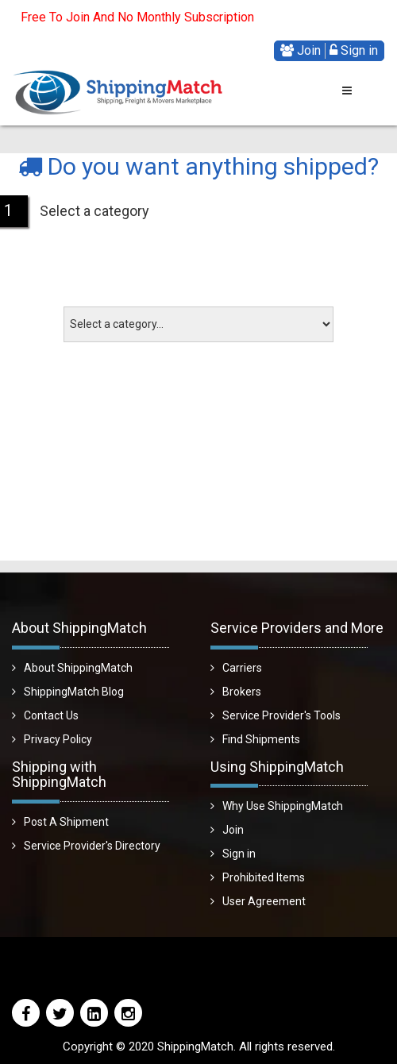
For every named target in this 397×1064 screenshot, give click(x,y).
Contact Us (51, 715)
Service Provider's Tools (281, 715)
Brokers (241, 691)
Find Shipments (261, 739)
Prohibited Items (263, 877)
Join (300, 50)
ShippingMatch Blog (74, 691)
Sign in (354, 50)
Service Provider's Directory (92, 845)
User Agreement (264, 901)
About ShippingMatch (78, 667)
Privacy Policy (58, 739)
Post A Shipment (66, 821)
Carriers (242, 667)
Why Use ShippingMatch (282, 806)
